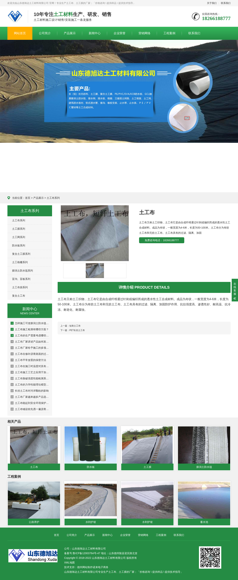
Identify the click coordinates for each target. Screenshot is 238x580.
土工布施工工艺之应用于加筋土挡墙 (30, 372)
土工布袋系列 (20, 287)
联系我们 (226, 3)
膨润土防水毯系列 (22, 270)
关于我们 (212, 3)
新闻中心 (95, 33)
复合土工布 (18, 295)
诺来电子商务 (100, 567)
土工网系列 (18, 237)
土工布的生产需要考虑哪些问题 (30, 335)
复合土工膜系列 (21, 253)
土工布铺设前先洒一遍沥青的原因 (30, 409)
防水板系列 (18, 245)
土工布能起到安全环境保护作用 (30, 402)
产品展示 (70, 33)
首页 (27, 197)
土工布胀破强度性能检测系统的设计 (30, 378)
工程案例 (169, 33)
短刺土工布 (75, 325)
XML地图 (69, 562)
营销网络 (144, 33)
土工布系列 (53, 197)
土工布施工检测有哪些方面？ (30, 329)
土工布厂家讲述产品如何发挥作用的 (30, 341)
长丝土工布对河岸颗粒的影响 (30, 390)
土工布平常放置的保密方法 (28, 360)
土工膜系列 (18, 228)
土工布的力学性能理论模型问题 (30, 384)
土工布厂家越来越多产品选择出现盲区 (30, 396)
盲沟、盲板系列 (21, 278)
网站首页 (20, 33)
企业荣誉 (120, 33)
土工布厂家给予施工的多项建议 (30, 347)
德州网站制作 (85, 567)
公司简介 (45, 33)
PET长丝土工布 (77, 330)
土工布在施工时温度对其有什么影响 (30, 366)
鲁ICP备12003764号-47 (86, 553)
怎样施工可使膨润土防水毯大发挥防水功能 (30, 323)
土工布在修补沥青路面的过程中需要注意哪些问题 (30, 353)
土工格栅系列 (20, 262)
